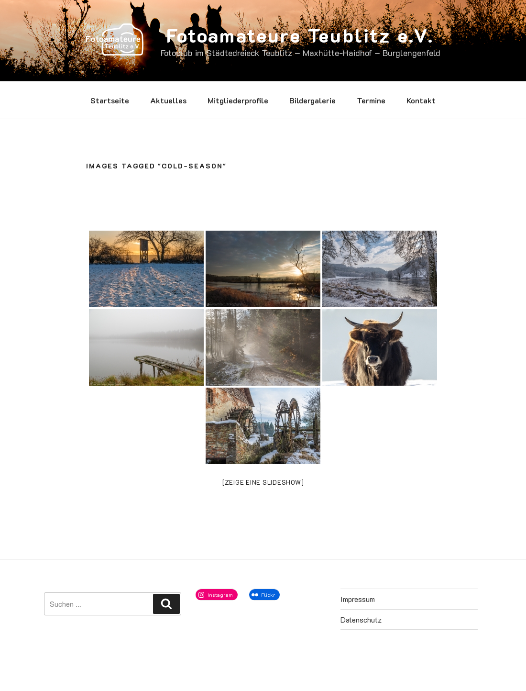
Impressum (357, 599)
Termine (371, 100)
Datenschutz (361, 619)
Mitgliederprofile (238, 100)
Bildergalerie (312, 100)
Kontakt (421, 100)
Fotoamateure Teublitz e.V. (300, 34)
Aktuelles (168, 100)
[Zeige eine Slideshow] (263, 482)
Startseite (109, 100)
